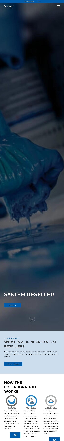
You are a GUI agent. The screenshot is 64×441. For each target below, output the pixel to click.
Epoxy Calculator (29, 1)
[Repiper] (9, 5)
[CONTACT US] (12, 305)
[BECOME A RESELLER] (13, 364)
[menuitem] (29, 1)
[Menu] (57, 6)
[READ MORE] (15, 435)
